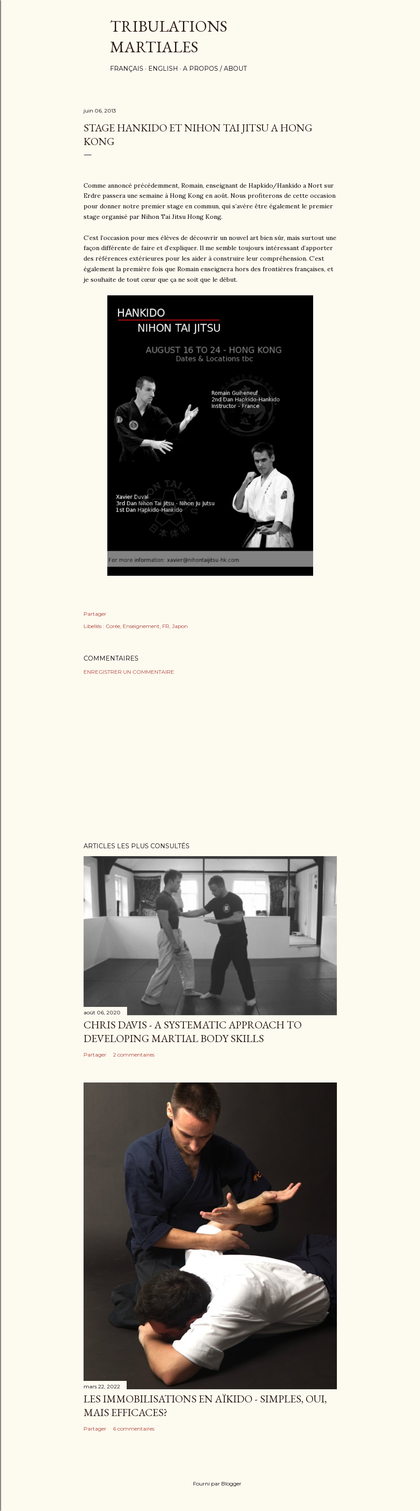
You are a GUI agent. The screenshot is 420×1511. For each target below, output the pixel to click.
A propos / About (215, 69)
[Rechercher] (331, 24)
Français (126, 69)
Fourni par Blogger (210, 1483)
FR (165, 626)
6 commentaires (133, 1428)
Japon (180, 626)
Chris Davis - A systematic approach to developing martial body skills (193, 1031)
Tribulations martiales (168, 36)
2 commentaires (133, 1054)
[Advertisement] (210, 758)
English (163, 69)
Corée (113, 626)
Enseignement (141, 626)
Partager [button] (95, 613)
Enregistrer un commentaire (129, 671)
